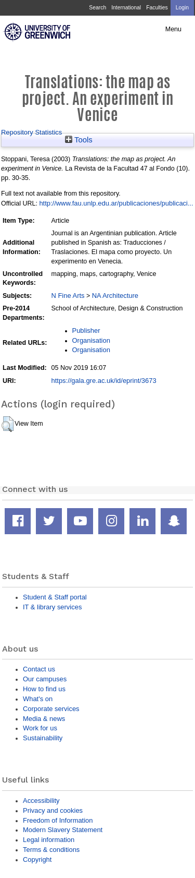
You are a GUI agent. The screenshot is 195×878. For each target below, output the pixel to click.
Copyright (37, 859)
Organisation (91, 340)
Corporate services (51, 709)
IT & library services (52, 607)
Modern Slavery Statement (62, 830)
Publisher (86, 330)
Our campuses (45, 679)
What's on (38, 699)
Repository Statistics (31, 132)
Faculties (156, 7)
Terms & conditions (51, 849)
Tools (79, 140)
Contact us (39, 669)
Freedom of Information (58, 820)
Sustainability (42, 738)
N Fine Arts (68, 295)
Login (182, 7)
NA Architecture (115, 295)
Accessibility (41, 800)
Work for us (40, 728)
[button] (8, 424)
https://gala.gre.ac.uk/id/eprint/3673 (104, 380)
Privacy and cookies (53, 810)
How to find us (44, 689)
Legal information (48, 840)
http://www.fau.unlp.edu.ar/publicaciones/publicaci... (116, 203)
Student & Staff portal (55, 597)
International (126, 7)
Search (97, 7)
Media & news (44, 719)
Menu (173, 29)
